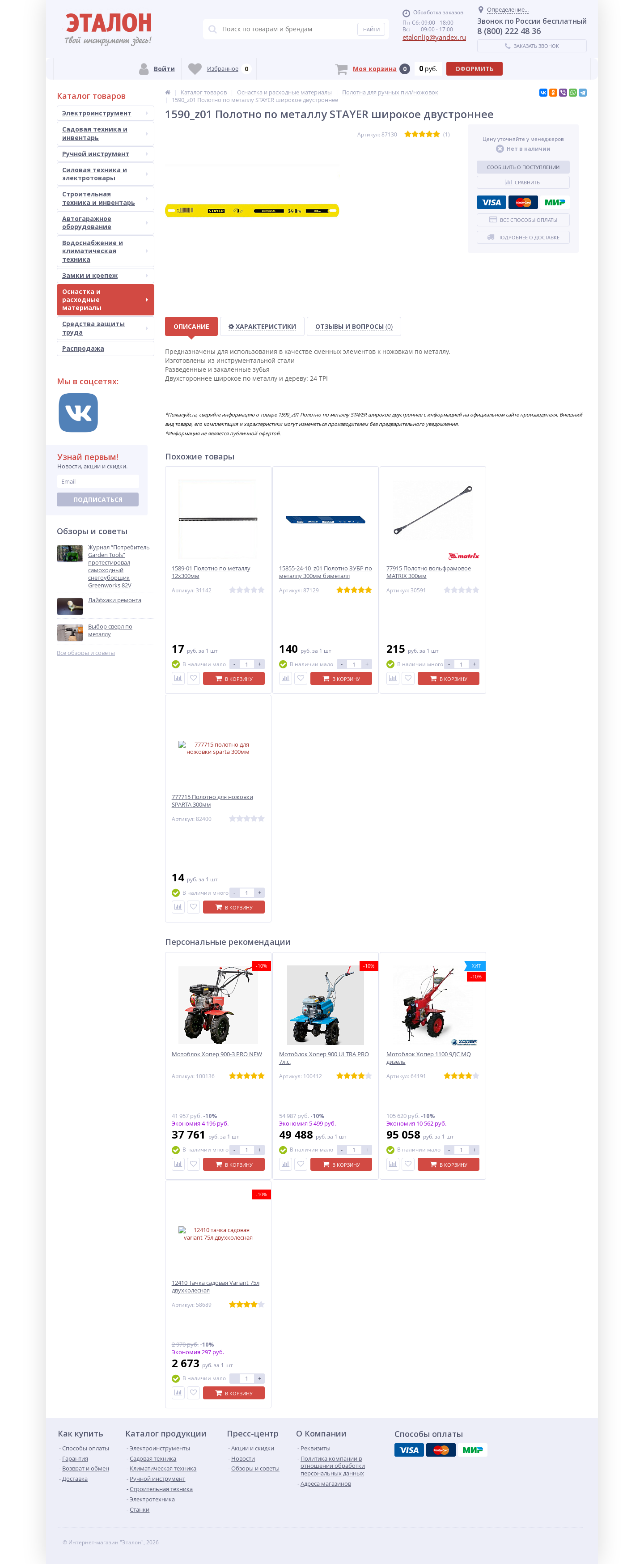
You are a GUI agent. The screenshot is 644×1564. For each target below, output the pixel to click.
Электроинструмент (105, 113)
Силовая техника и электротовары (105, 174)
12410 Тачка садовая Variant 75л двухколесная (215, 1286)
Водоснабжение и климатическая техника (105, 250)
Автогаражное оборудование (105, 222)
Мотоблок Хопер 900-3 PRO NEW (217, 1054)
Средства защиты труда (105, 327)
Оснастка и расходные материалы (105, 299)
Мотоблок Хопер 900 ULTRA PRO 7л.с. (324, 1058)
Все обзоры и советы (86, 653)
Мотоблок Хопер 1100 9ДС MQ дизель (428, 1058)
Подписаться (98, 499)
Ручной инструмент (105, 153)
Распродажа (83, 348)
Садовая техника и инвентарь (105, 133)
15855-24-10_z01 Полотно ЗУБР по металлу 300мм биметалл (325, 572)
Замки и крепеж (105, 275)
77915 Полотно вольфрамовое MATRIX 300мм (428, 572)
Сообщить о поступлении (523, 167)
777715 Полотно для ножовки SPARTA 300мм (212, 800)
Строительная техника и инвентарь (105, 198)
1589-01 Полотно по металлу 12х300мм (211, 572)
